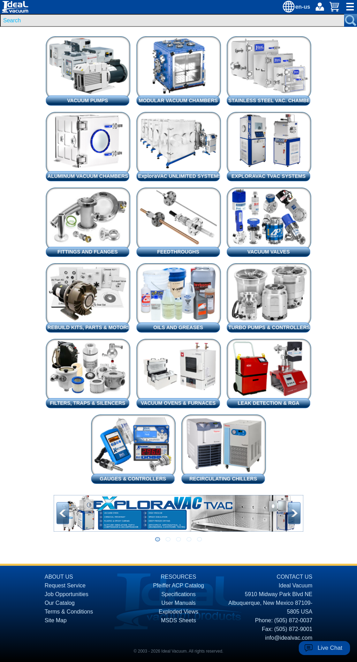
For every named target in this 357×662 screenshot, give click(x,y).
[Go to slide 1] (157, 539)
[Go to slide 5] (199, 539)
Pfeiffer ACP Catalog (178, 585)
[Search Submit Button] (350, 20)
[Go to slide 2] (168, 539)
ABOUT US (59, 577)
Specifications (178, 594)
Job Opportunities (66, 594)
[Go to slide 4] (189, 539)
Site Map (56, 620)
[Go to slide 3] (178, 539)
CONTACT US (294, 577)
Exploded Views (178, 612)
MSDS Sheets (178, 620)
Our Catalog (60, 603)
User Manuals (178, 603)
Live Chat (330, 648)
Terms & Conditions (69, 612)
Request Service (65, 585)
